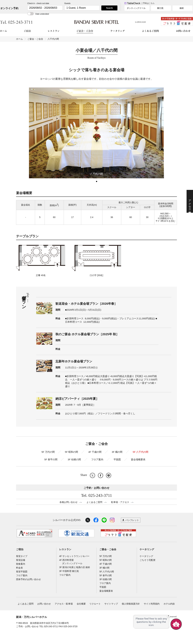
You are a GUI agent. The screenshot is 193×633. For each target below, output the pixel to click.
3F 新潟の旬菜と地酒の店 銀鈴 (74, 567)
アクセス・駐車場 (64, 603)
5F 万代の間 (48, 452)
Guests (67, 3)
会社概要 (81, 603)
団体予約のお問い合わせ (28, 579)
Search (109, 8)
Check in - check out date (38, 3)
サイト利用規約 (152, 603)
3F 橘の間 (117, 452)
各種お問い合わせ (69, 502)
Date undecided (38, 14)
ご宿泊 (19, 549)
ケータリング (147, 549)
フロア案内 (97, 459)
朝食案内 (20, 564)
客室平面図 (21, 571)
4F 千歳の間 (94, 452)
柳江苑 (160, 8)
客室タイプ (21, 556)
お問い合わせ (44, 603)
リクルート (95, 603)
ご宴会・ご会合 (35, 39)
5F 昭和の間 (71, 452)
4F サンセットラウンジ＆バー (74, 556)
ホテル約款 (169, 603)
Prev (18, 133)
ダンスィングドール (136, 8)
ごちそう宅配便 (147, 560)
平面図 (117, 459)
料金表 (19, 567)
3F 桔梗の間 (74, 459)
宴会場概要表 (138, 459)
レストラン (65, 549)
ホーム (19, 39)
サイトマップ (111, 603)
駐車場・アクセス (120, 502)
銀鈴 (182, 8)
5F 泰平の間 (51, 459)
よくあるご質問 (94, 502)
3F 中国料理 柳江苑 (69, 571)
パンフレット (132, 520)
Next (175, 133)
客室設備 (20, 560)
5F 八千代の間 (140, 452)
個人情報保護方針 (131, 603)
